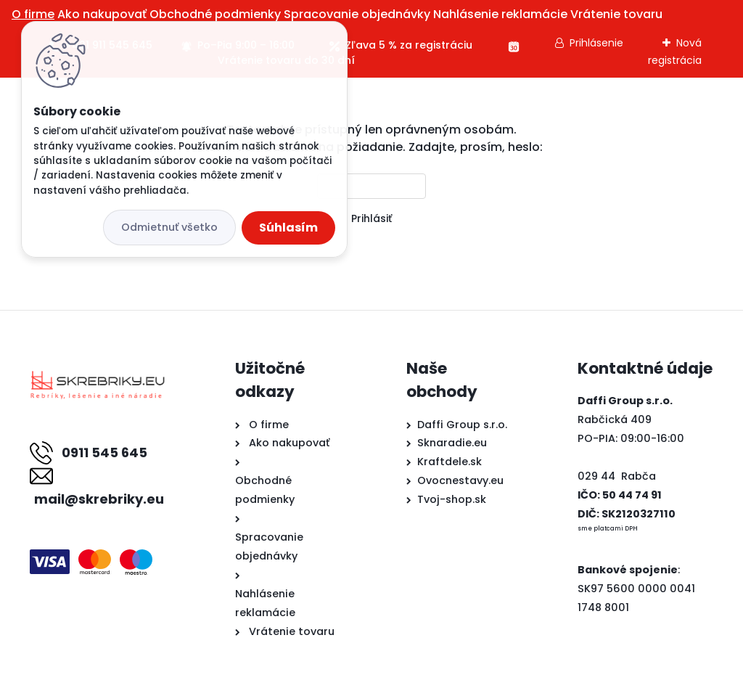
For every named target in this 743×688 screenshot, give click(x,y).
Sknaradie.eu (452, 442)
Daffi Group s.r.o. (462, 424)
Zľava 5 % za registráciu (408, 45)
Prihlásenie (596, 43)
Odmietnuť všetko (169, 227)
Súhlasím (288, 227)
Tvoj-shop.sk (451, 499)
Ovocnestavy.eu (460, 480)
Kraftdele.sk (449, 461)
